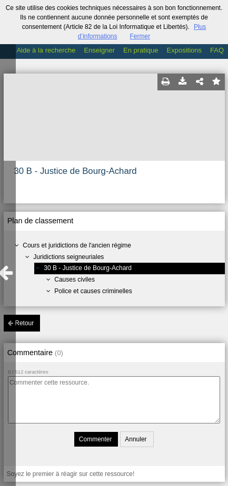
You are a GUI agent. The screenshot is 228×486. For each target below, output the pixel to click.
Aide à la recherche (45, 50)
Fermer (140, 36)
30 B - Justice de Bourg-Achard (88, 268)
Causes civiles (74, 279)
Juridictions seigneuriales (68, 257)
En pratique (140, 50)
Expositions (184, 50)
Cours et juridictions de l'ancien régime (77, 245)
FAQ (217, 50)
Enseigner (99, 50)
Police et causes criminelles (93, 291)
